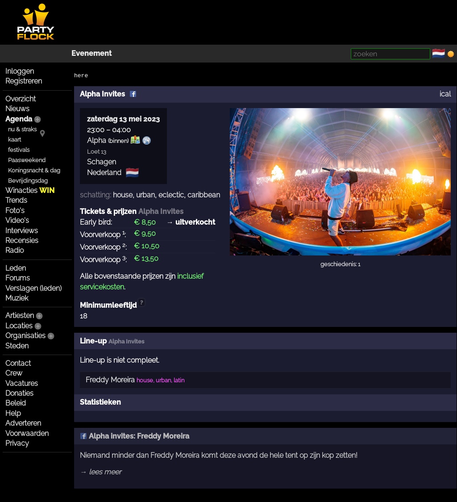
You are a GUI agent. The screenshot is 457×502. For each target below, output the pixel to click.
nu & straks (22, 129)
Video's (17, 220)
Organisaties (25, 335)
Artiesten (19, 315)
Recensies (21, 240)
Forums (17, 278)
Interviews (21, 230)
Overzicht (20, 99)
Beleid (15, 403)
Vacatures (21, 383)
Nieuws (17, 109)
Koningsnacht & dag (34, 170)
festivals (18, 149)
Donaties (19, 393)
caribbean (203, 195)
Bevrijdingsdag (28, 180)
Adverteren (23, 423)
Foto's (15, 210)
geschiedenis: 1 (340, 264)
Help (13, 413)
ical (445, 94)
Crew (13, 373)
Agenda (18, 119)
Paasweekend (27, 160)
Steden (17, 346)
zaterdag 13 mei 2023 (123, 119)
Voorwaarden (27, 433)
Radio (14, 250)
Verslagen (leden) (33, 288)
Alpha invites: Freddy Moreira (134, 436)
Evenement (91, 53)
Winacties (29, 190)
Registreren (23, 81)
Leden (15, 268)
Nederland (104, 172)
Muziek (16, 298)
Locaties (19, 326)
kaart (14, 139)
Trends (16, 200)
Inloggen (19, 71)
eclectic (171, 195)
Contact (18, 363)
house (123, 195)
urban (145, 195)
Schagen (101, 162)
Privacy (17, 443)
